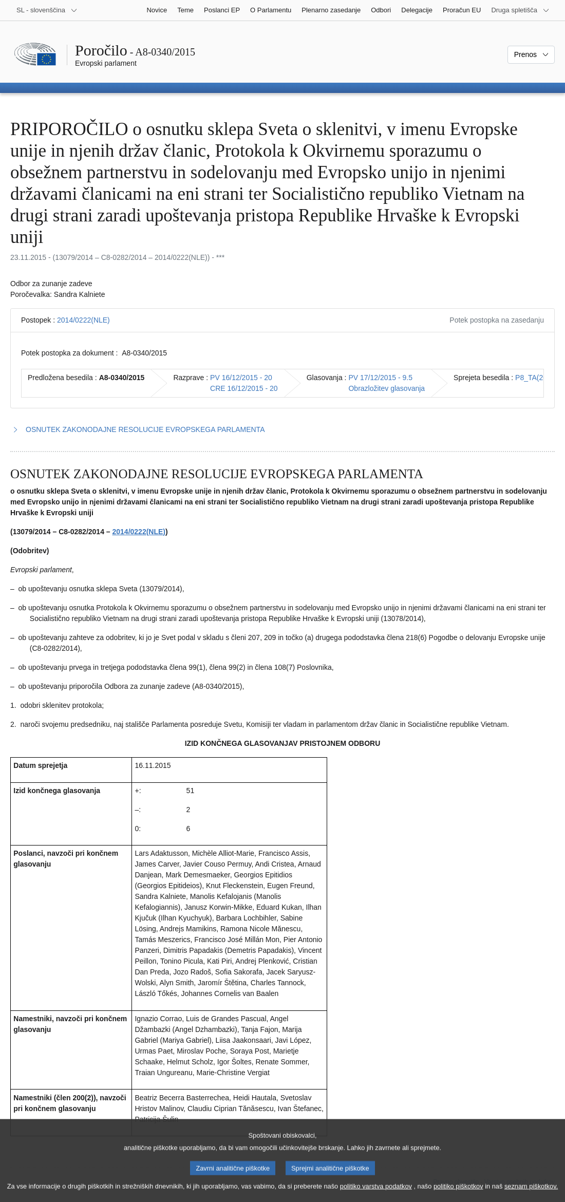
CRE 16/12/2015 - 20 (244, 388)
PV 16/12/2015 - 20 (241, 377)
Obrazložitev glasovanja (386, 388)
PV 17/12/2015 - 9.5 (380, 377)
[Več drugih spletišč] (520, 10)
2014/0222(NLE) (83, 320)
